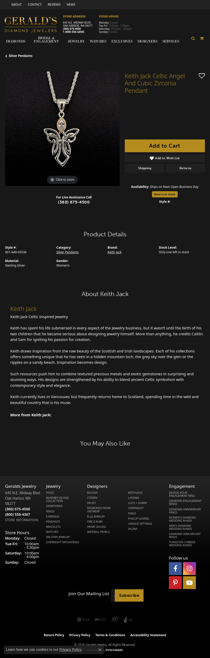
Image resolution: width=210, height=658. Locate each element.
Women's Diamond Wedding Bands (182, 519)
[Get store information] (21, 520)
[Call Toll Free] (17, 514)
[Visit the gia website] (83, 619)
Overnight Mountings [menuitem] (62, 542)
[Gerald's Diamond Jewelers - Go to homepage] (33, 25)
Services (171, 41)
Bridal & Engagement (46, 40)
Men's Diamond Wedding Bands (180, 527)
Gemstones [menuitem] (54, 506)
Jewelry (76, 41)
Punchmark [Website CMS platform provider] (114, 650)
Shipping (144, 168)
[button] (193, 38)
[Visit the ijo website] (100, 619)
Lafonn (133, 497)
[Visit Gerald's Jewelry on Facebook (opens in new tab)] (175, 568)
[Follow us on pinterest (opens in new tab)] (175, 582)
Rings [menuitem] (50, 511)
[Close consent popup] (99, 649)
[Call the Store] (17, 509)
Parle (132, 513)
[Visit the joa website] (128, 619)
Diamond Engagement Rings (185, 502)
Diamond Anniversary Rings (185, 511)
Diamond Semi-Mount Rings (185, 535)
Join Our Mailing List (89, 593)
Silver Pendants (21, 56)
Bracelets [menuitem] (53, 526)
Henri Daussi (96, 526)
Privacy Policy (79, 635)
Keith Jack (114, 252)
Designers (147, 41)
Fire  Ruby (95, 521)
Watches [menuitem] (52, 531)
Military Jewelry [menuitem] (58, 537)
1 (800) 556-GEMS (73, 32)
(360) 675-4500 (72, 29)
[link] (16, 4)
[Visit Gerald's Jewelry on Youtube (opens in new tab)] (189, 582)
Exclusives (121, 41)
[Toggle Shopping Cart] (202, 38)
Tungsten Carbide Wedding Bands (182, 544)
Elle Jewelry (96, 516)
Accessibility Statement (148, 635)
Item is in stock (165, 194)
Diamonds (15, 41)
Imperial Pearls (98, 531)
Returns (185, 168)
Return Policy (54, 635)
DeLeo (91, 502)
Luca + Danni (137, 502)
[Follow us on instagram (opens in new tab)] (189, 568)
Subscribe (129, 595)
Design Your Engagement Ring (182, 494)
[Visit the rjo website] (115, 619)
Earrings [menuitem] (52, 516)
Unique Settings (140, 523)
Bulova (92, 492)
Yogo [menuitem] (50, 492)
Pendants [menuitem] (53, 521)
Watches (98, 41)
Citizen (92, 497)
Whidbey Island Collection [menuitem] (57, 499)
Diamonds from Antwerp (98, 510)
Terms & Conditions (110, 635)
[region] (62, 129)
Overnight (136, 508)
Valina (132, 528)
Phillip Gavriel (139, 518)
